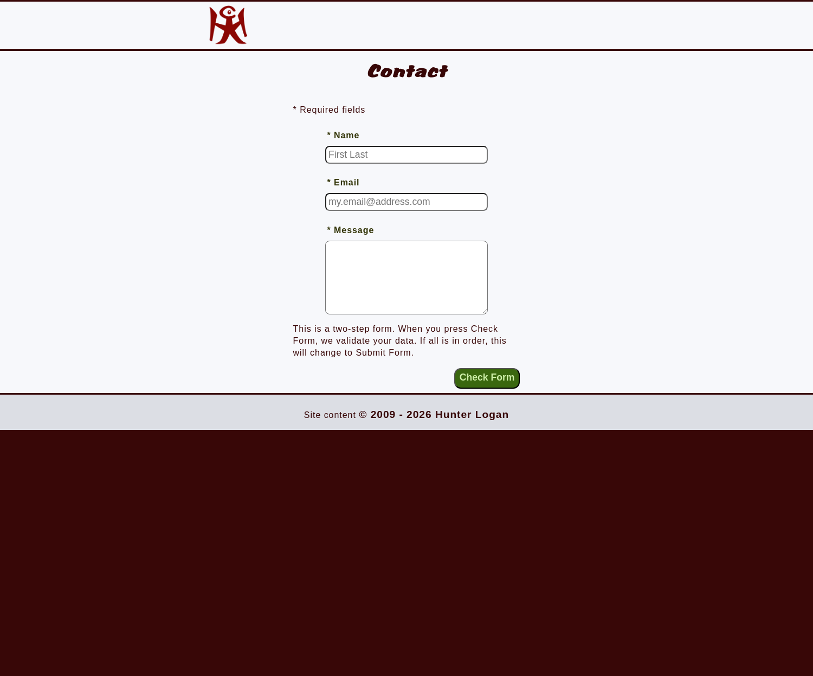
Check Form (487, 377)
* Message (350, 230)
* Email (343, 182)
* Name (343, 135)
